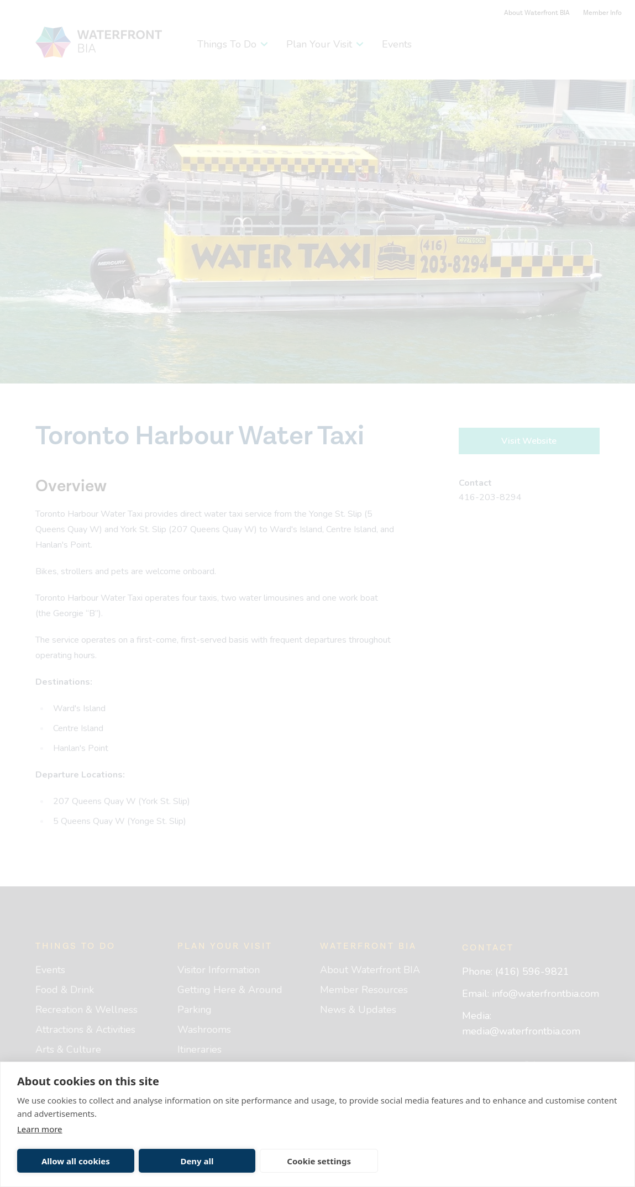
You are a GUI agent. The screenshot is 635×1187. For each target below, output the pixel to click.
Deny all (196, 1161)
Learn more (39, 1129)
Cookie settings (319, 1161)
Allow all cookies (75, 1161)
